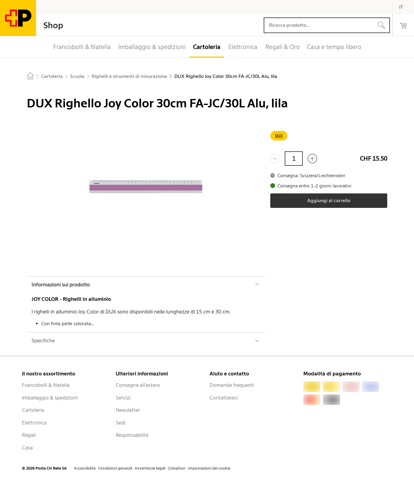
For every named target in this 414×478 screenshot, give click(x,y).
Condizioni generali (115, 468)
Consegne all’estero (138, 385)
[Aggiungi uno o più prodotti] (312, 158)
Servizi (123, 398)
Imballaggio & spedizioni (50, 398)
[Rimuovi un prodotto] (275, 158)
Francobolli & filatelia (45, 385)
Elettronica (34, 423)
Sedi (120, 423)
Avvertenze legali (150, 468)
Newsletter (128, 410)
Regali (29, 435)
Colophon (177, 468)
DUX (279, 135)
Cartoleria (33, 410)
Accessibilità (85, 468)
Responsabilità (132, 435)
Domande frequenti (232, 385)
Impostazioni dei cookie (209, 468)
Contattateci (224, 398)
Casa (27, 448)
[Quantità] (294, 158)
